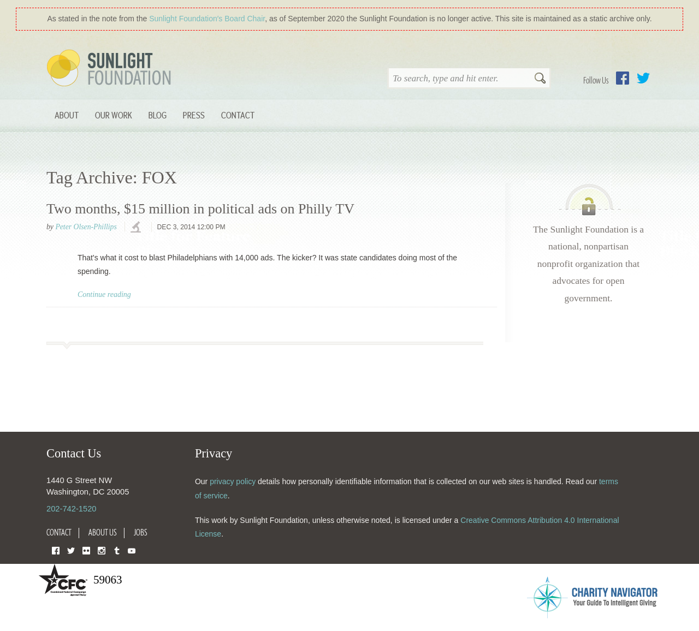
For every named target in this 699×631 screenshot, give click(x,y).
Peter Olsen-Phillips (85, 227)
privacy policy (233, 481)
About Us (102, 532)
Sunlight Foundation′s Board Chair (207, 18)
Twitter (643, 78)
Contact (237, 115)
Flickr (86, 550)
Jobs (140, 532)
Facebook (622, 78)
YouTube (131, 550)
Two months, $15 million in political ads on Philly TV (200, 209)
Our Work (113, 115)
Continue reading (104, 294)
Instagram (101, 550)
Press (194, 115)
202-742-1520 (71, 508)
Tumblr (117, 550)
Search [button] (540, 79)
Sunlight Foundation (110, 68)
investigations (137, 227)
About (67, 115)
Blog (158, 115)
